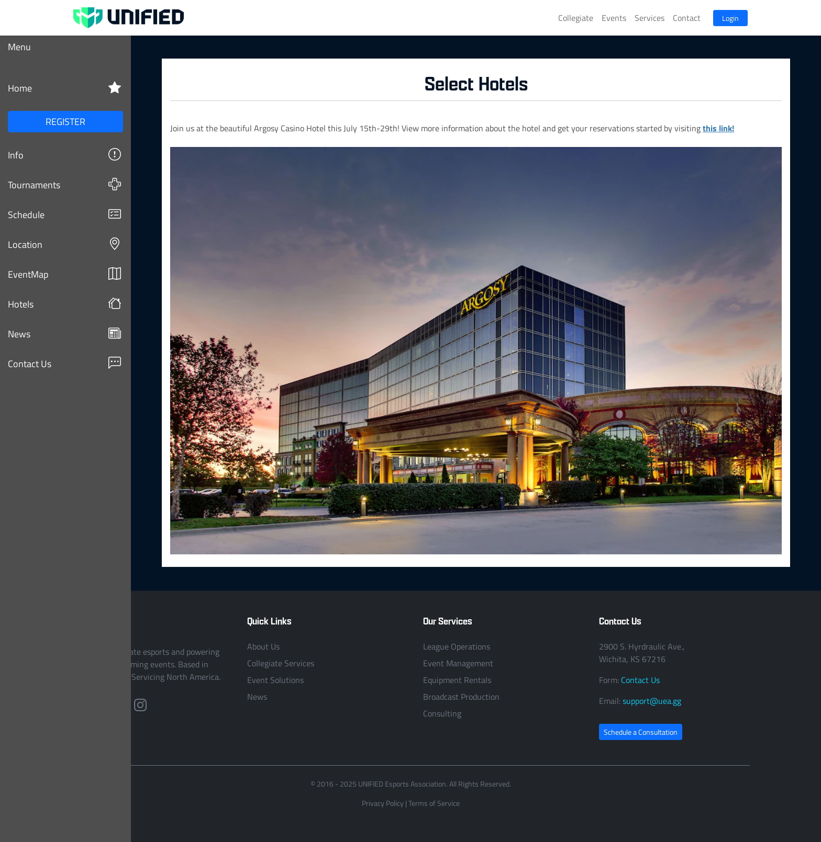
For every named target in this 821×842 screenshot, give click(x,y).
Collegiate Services (280, 663)
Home (64, 87)
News (64, 333)
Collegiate (575, 18)
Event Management (458, 663)
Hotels (64, 303)
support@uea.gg (652, 701)
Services (649, 18)
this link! (718, 128)
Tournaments (64, 184)
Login (730, 18)
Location (64, 244)
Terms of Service (434, 803)
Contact (687, 18)
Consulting (442, 713)
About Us (263, 646)
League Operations (456, 646)
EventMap (64, 273)
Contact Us (64, 363)
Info (64, 154)
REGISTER (65, 121)
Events (614, 18)
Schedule (64, 214)
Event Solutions (275, 680)
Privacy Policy (383, 803)
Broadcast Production (461, 696)
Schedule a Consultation (641, 732)
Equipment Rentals (457, 680)
